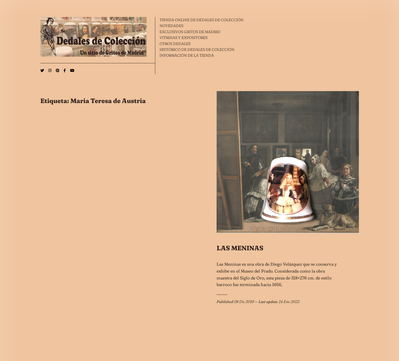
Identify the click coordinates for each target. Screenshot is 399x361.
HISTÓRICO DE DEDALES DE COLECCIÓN (197, 49)
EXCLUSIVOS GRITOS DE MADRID (190, 31)
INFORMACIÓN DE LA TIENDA (187, 55)
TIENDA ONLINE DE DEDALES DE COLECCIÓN (201, 19)
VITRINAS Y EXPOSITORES (184, 37)
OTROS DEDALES (175, 43)
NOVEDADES (171, 25)
